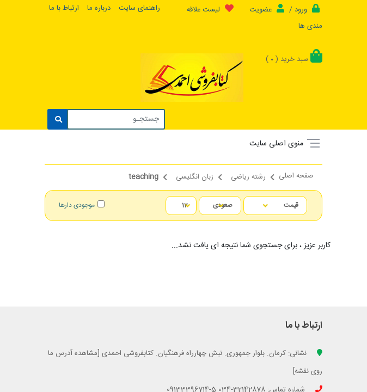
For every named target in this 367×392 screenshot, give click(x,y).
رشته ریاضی (248, 178)
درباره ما (99, 8)
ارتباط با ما (64, 8)
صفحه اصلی (296, 177)
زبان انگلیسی (194, 178)
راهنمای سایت (139, 8)
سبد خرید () (294, 59)
